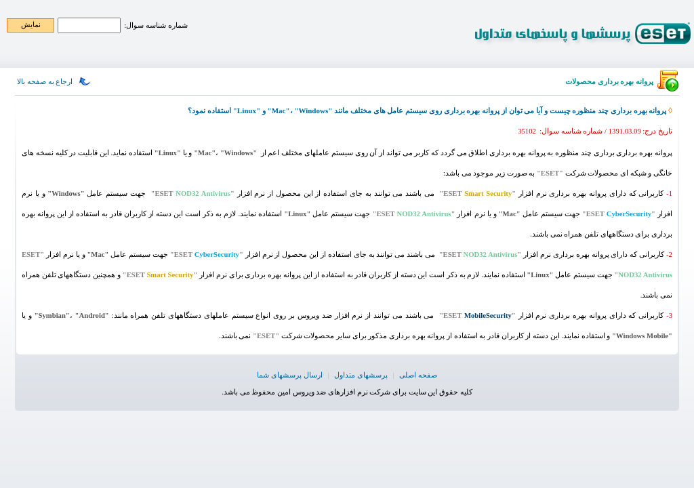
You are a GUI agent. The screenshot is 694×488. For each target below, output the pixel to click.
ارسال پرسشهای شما (289, 375)
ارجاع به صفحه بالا (45, 81)
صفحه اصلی (418, 375)
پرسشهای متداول (361, 375)
